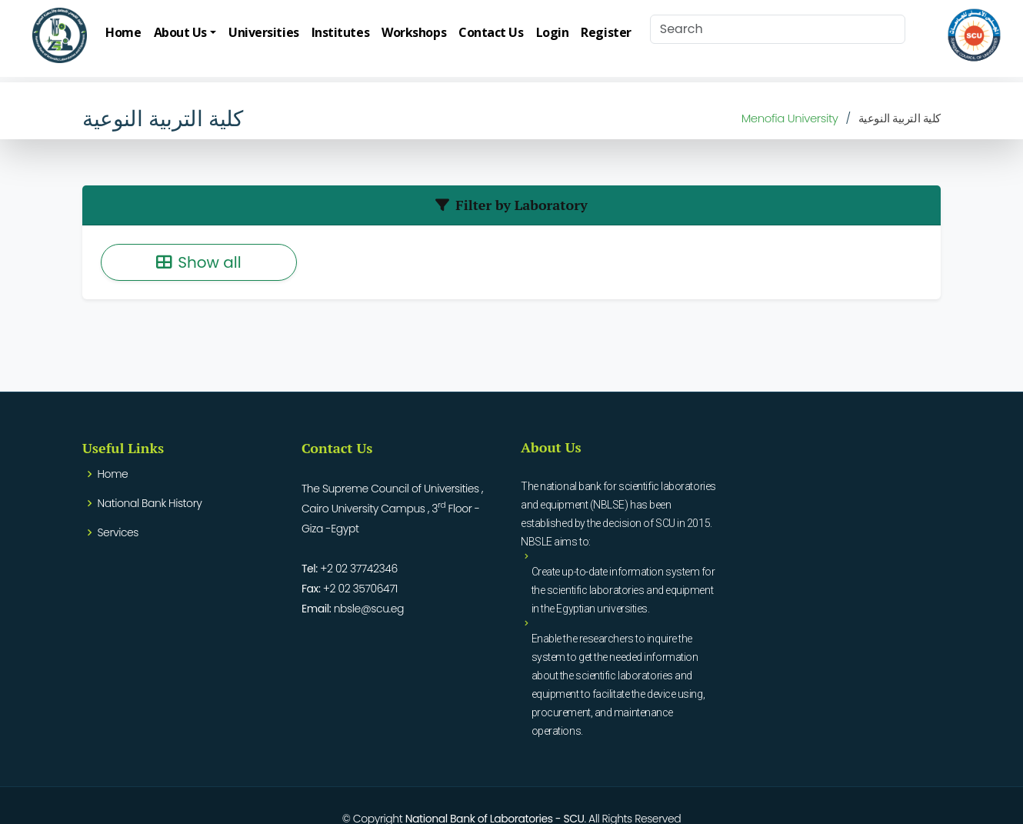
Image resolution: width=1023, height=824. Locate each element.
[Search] (777, 29)
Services (118, 532)
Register (606, 32)
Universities (263, 32)
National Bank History (150, 503)
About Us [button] (180, 32)
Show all (198, 262)
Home (123, 32)
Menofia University (789, 118)
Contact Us (491, 32)
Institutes (341, 32)
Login (552, 32)
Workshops (414, 32)
